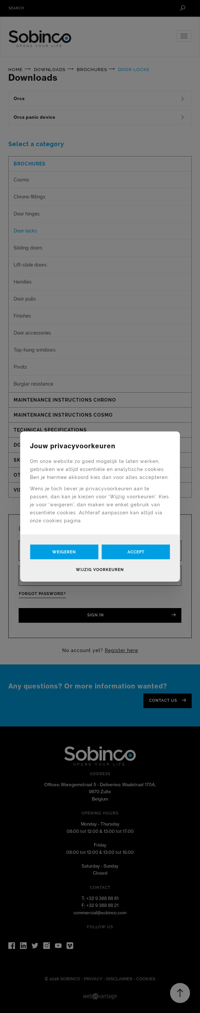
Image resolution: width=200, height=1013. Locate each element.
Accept (135, 552)
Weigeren (64, 552)
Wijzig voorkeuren (100, 569)
